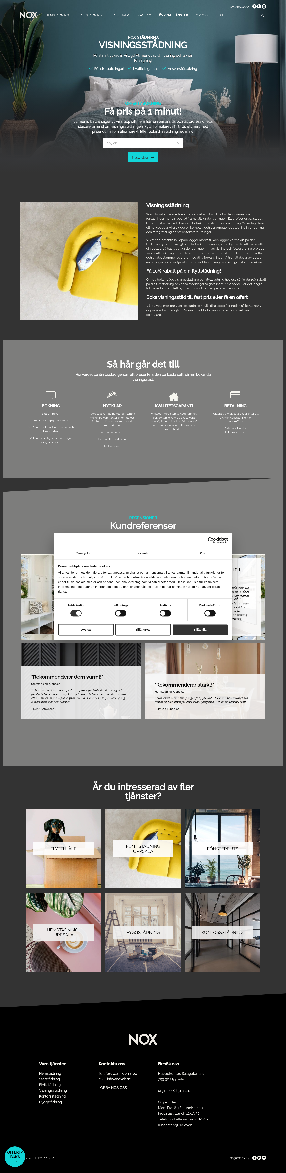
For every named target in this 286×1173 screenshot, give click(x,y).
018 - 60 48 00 (125, 1073)
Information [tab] (143, 553)
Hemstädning (50, 1073)
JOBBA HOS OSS (113, 1088)
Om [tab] (202, 553)
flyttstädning (215, 279)
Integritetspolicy (239, 1158)
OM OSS (202, 15)
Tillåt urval (143, 629)
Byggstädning (50, 1102)
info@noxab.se (239, 7)
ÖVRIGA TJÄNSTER (173, 15)
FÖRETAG (144, 15)
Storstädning (49, 1079)
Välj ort (112, 143)
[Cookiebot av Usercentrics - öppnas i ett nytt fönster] (210, 540)
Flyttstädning (50, 1085)
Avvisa (86, 629)
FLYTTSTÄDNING (89, 15)
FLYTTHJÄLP (119, 15)
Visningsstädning (53, 1090)
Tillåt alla (200, 629)
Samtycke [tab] (83, 553)
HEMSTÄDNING (57, 15)
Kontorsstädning (52, 1096)
